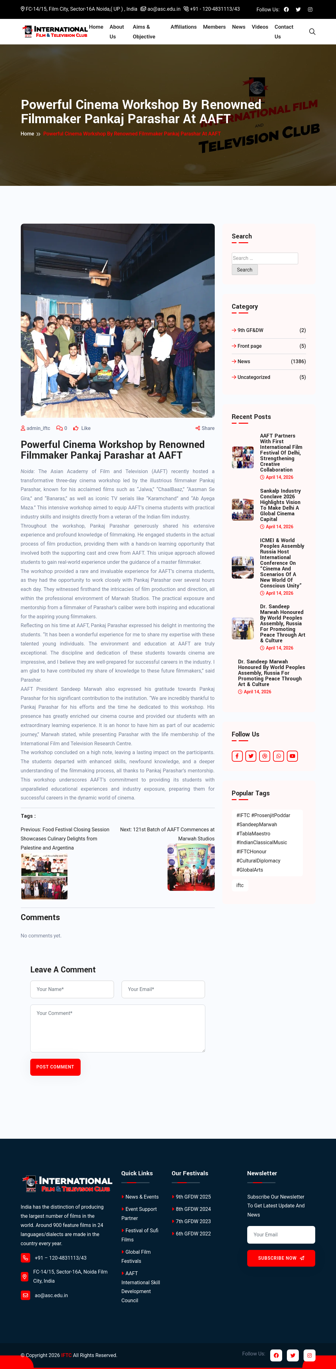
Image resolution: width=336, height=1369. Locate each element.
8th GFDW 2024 (191, 1209)
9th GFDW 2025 (191, 1197)
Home (99, 27)
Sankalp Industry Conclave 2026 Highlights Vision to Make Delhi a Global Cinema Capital (280, 505)
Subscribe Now (281, 1258)
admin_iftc (38, 428)
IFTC (66, 1355)
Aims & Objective (146, 32)
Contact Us (285, 32)
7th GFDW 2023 (191, 1221)
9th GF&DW (269, 330)
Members (215, 27)
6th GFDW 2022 (191, 1234)
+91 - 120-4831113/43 (212, 9)
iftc (240, 885)
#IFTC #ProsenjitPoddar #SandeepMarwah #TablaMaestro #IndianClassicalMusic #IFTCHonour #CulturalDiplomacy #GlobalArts (263, 842)
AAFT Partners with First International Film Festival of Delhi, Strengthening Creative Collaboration (281, 453)
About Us (119, 32)
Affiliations (185, 27)
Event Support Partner (139, 1213)
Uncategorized (269, 377)
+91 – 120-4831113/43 (54, 1258)
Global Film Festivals (136, 1256)
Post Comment (55, 1066)
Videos (261, 27)
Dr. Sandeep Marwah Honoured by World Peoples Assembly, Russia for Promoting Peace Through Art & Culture (282, 624)
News (239, 27)
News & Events (139, 1197)
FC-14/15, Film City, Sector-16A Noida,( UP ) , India (79, 9)
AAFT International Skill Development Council (140, 1286)
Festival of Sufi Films (139, 1235)
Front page (269, 346)
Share (205, 428)
